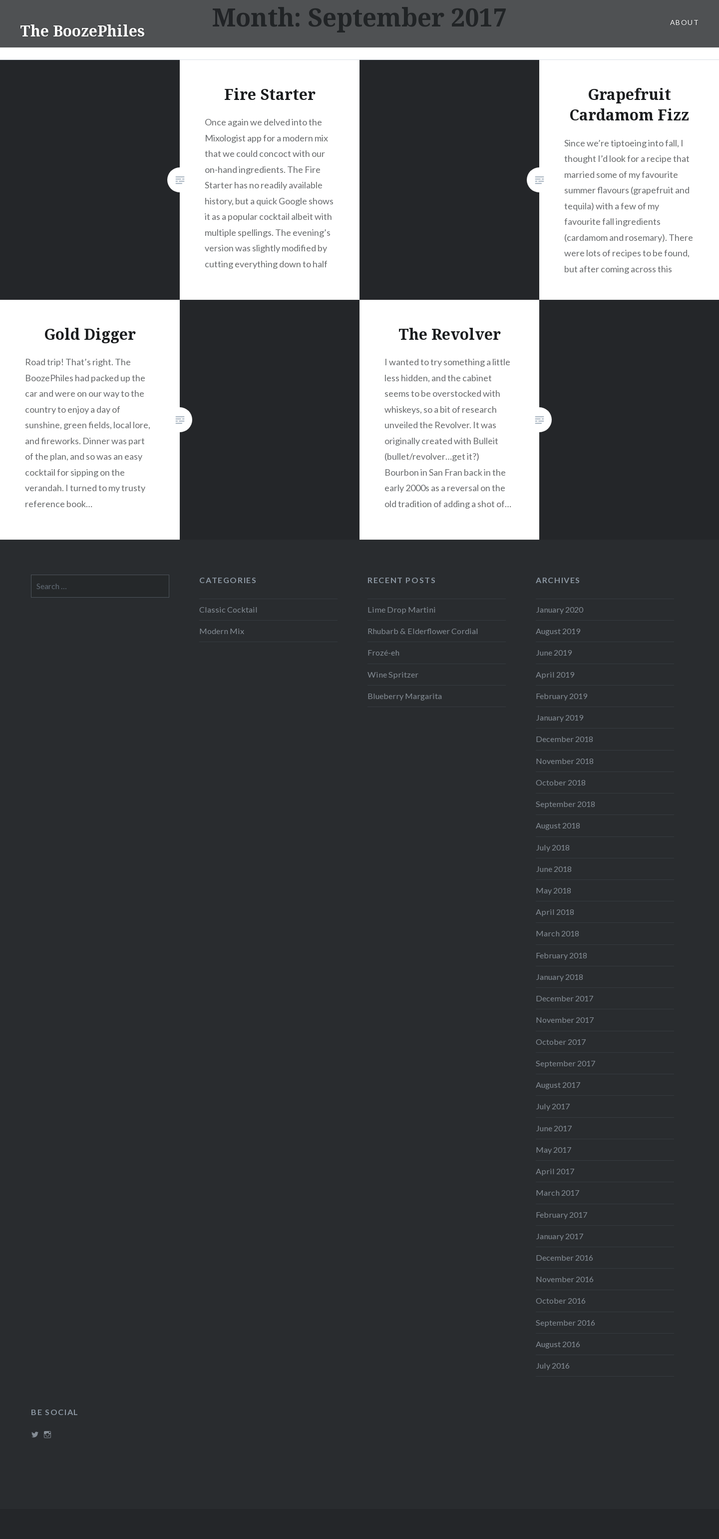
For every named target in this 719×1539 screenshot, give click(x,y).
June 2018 (554, 868)
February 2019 (561, 696)
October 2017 (561, 1041)
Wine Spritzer (392, 674)
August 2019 (558, 631)
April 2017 (555, 1171)
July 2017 (553, 1106)
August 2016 (558, 1344)
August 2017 (558, 1084)
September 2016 (565, 1322)
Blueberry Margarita (404, 696)
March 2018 (557, 933)
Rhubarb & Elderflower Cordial (422, 631)
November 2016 (565, 1279)
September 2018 (565, 803)
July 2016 (553, 1365)
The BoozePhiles (82, 30)
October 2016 (561, 1300)
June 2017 (554, 1128)
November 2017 (565, 1019)
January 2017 (559, 1236)
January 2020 (559, 609)
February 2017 (561, 1214)
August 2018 (558, 825)
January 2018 (559, 976)
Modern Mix (221, 631)
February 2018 (561, 955)
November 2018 (565, 761)
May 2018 (553, 890)
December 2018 (564, 739)
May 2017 (553, 1149)
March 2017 (557, 1192)
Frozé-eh (383, 652)
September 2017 (565, 1063)
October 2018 (561, 782)
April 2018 (555, 911)
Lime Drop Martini (401, 609)
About (684, 22)
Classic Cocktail (228, 609)
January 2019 (559, 717)
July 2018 (553, 847)
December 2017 (564, 998)
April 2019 (555, 674)
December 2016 (564, 1257)
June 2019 (554, 652)
